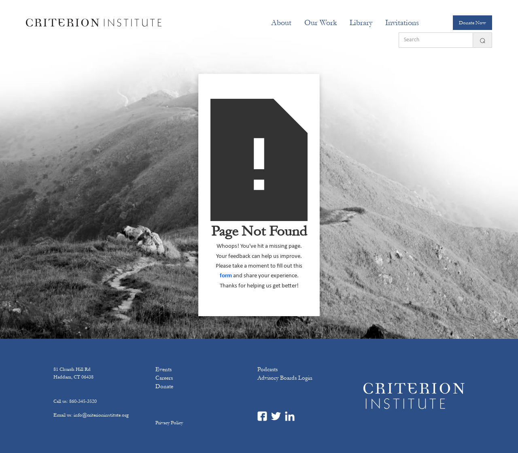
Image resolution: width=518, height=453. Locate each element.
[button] (281, 22)
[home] (93, 23)
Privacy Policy (169, 422)
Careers (164, 377)
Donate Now (472, 23)
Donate (164, 386)
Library (361, 22)
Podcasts (267, 369)
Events (163, 369)
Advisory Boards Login (284, 377)
